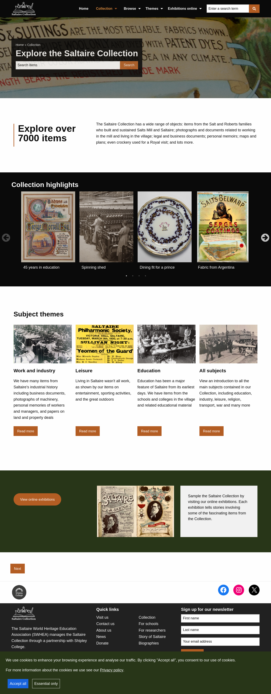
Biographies (149, 643)
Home (20, 45)
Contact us (105, 624)
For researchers (152, 630)
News (101, 637)
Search (129, 65)
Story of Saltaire (152, 637)
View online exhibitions (37, 499)
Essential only (46, 684)
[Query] (228, 8)
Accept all (18, 684)
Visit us (102, 617)
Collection (147, 617)
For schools (148, 624)
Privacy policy (111, 670)
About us (103, 630)
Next (17, 568)
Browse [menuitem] (130, 8)
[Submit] (254, 8)
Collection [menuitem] (104, 8)
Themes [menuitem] (152, 8)
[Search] (68, 65)
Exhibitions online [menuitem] (182, 8)
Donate (102, 643)
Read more (25, 431)
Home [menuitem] (83, 8)
